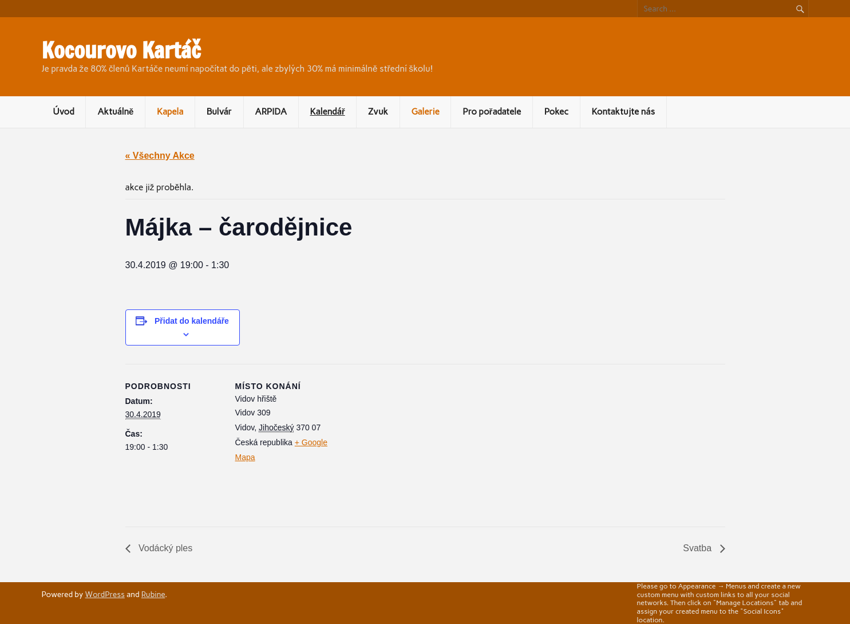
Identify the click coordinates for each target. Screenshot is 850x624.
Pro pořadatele (491, 112)
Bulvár (219, 112)
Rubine (153, 594)
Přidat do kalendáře (192, 320)
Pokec (556, 112)
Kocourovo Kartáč (121, 50)
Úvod (63, 112)
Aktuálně (115, 112)
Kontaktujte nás (623, 112)
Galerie (425, 112)
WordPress (105, 594)
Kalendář (327, 112)
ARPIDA (271, 112)
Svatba (698, 548)
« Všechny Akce (160, 155)
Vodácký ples (164, 548)
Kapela (170, 112)
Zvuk (378, 112)
